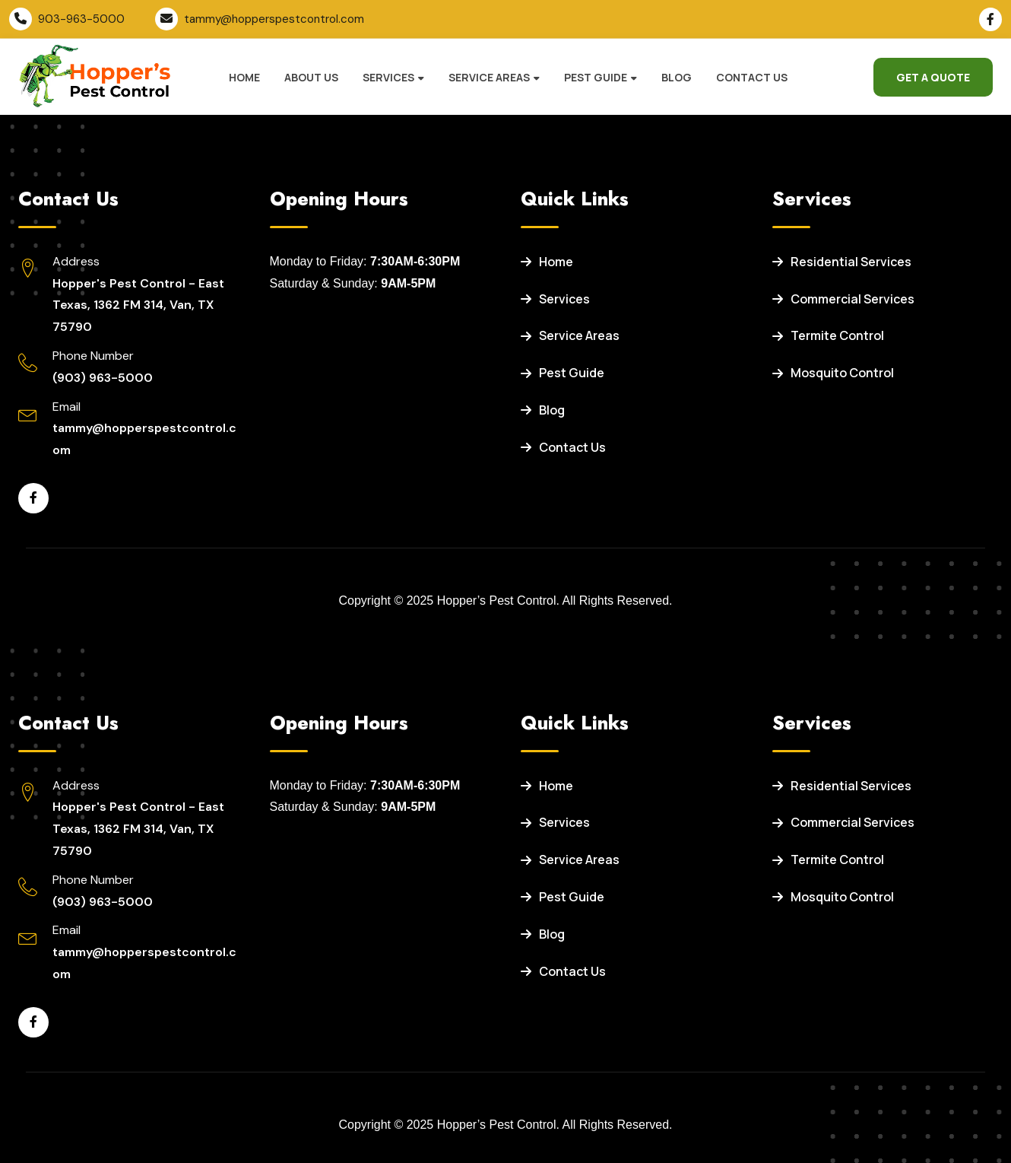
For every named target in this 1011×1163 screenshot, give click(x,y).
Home (244, 77)
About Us (311, 77)
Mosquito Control (833, 372)
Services (388, 77)
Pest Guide (595, 77)
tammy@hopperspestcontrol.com (274, 19)
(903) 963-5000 (102, 378)
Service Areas (489, 77)
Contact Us (752, 77)
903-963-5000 (81, 19)
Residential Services (841, 261)
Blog (676, 77)
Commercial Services (843, 299)
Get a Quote (933, 77)
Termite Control (828, 335)
